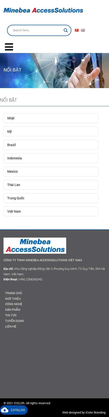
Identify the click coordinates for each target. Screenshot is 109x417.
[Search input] (37, 30)
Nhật (11, 118)
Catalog (18, 410)
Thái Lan (13, 184)
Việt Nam (14, 211)
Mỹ (9, 131)
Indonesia (14, 158)
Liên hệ (10, 326)
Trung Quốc (15, 198)
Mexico (12, 171)
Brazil (11, 145)
